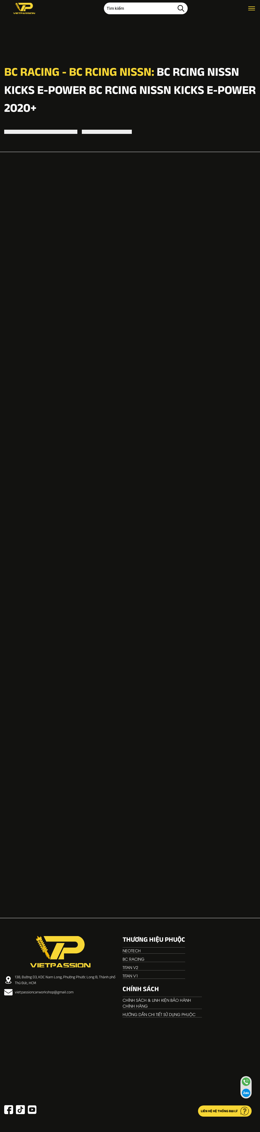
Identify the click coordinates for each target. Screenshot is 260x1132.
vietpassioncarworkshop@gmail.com (38, 992)
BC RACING (133, 959)
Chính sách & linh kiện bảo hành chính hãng (157, 1002)
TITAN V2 (130, 967)
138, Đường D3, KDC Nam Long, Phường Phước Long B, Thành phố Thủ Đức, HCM (59, 980)
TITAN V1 (130, 975)
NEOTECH (132, 950)
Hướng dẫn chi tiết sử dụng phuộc (159, 1014)
